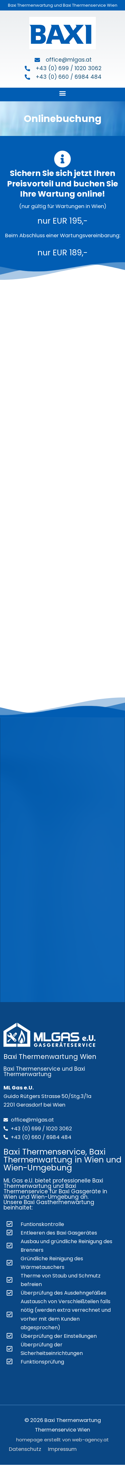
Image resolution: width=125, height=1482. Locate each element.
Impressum (62, 1449)
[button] (62, 93)
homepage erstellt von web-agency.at (62, 1439)
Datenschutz (25, 1449)
